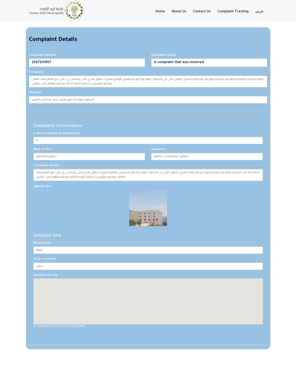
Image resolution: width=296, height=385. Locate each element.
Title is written (44, 259)
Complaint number (42, 55)
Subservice (159, 149)
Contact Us (202, 12)
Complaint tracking (233, 12)
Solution (35, 92)
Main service (42, 149)
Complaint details (46, 165)
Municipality (42, 243)
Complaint (36, 72)
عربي (259, 12)
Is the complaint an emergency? (56, 133)
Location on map (45, 275)
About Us (179, 12)
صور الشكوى (42, 186)
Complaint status (163, 55)
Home (160, 12)
